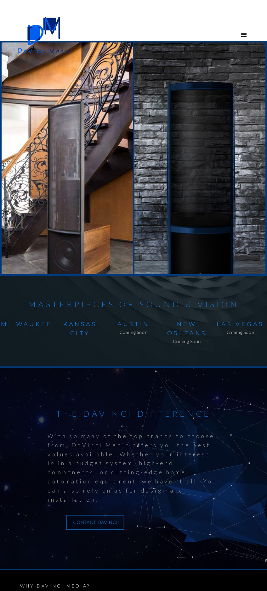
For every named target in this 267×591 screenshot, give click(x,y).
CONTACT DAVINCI (41, 519)
